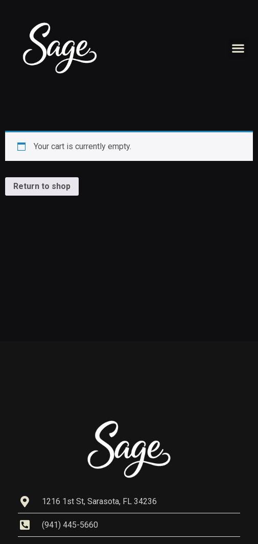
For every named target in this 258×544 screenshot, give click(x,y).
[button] (238, 48)
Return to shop (42, 186)
